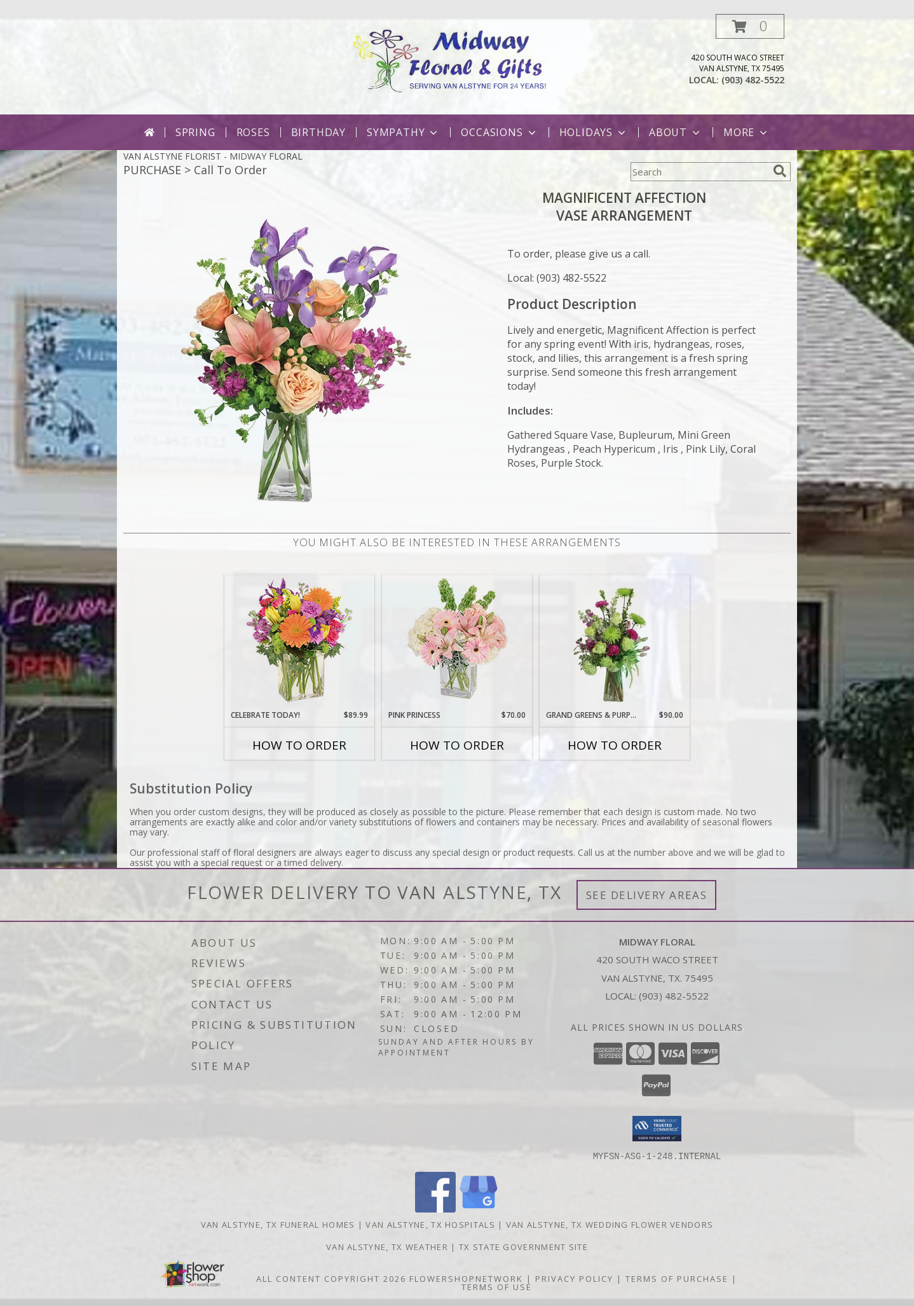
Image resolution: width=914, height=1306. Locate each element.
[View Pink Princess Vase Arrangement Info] (457, 642)
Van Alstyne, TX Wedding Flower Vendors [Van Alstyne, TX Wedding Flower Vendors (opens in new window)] (609, 1224)
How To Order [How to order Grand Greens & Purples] (615, 745)
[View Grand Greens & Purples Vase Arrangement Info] (615, 642)
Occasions (499, 132)
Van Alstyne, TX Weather (387, 1246)
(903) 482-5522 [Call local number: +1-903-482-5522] (752, 80)
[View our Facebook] (435, 1208)
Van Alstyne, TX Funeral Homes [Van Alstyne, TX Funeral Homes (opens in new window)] (278, 1224)
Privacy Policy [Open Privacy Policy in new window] (574, 1278)
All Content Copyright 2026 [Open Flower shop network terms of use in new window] (331, 1278)
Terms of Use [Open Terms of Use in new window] (496, 1286)
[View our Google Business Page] (478, 1208)
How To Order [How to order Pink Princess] (457, 745)
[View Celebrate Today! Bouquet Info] (300, 642)
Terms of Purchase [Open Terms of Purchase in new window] (676, 1278)
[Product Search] (699, 172)
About (675, 132)
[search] (780, 171)
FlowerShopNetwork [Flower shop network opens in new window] (466, 1278)
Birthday (318, 132)
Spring (195, 132)
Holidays (593, 132)
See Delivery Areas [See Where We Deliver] (646, 895)
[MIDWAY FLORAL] (457, 58)
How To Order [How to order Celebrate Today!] (299, 745)
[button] (750, 26)
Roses (253, 132)
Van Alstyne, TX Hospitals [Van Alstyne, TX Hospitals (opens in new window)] (430, 1224)
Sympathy (403, 132)
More (746, 132)
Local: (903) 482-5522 (556, 278)
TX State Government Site (523, 1246)
